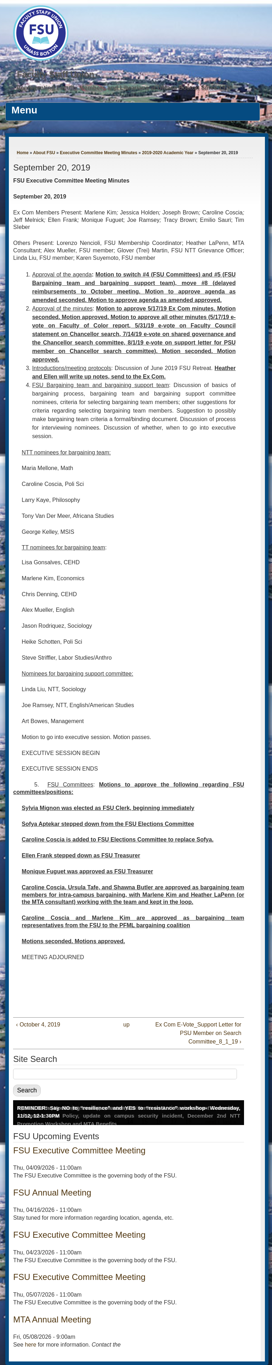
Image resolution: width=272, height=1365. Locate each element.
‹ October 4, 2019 (38, 1025)
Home (22, 152)
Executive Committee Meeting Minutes (98, 152)
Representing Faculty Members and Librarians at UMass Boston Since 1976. (125, 87)
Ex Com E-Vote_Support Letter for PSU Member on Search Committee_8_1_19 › (198, 1033)
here (30, 1345)
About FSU (44, 152)
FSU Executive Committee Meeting (79, 1150)
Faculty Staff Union (55, 74)
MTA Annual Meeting (52, 1319)
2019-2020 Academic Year (167, 152)
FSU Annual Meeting (52, 1192)
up (126, 1025)
